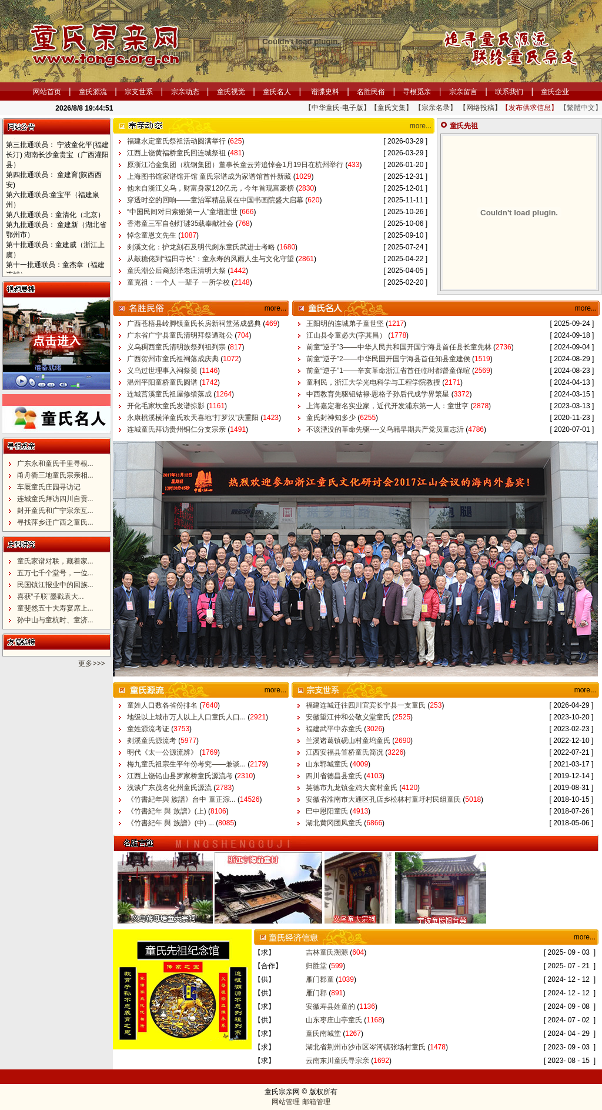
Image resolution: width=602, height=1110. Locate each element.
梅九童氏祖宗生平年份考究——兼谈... (187, 764)
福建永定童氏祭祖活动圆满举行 (177, 141)
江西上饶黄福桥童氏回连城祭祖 (177, 153)
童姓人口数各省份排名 (163, 705)
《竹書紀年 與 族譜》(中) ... (171, 823)
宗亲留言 (463, 92)
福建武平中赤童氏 (335, 729)
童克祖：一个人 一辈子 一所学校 (179, 282)
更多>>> (91, 663)
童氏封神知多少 (331, 418)
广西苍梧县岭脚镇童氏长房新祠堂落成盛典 (195, 323)
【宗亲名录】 (435, 108)
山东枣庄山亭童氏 (335, 1020)
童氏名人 (277, 92)
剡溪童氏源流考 (152, 740)
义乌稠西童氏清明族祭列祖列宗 (177, 347)
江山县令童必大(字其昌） (347, 335)
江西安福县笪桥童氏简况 (345, 752)
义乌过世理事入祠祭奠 (163, 370)
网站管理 (286, 1102)
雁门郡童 (321, 979)
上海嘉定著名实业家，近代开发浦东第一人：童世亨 (388, 406)
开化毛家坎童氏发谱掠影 (166, 406)
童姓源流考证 (149, 729)
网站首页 (47, 92)
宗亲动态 (185, 92)
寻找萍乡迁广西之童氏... (55, 522)
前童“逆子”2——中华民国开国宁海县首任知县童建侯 (389, 359)
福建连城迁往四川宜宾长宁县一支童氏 (366, 705)
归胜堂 (317, 966)
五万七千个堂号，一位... (55, 573)
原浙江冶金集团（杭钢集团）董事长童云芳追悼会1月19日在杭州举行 (236, 165)
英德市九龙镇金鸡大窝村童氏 (352, 788)
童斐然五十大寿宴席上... (55, 608)
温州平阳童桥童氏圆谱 (163, 382)
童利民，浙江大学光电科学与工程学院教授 (374, 382)
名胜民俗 (371, 92)
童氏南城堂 (324, 1033)
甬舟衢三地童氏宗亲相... (55, 475)
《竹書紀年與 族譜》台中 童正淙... (182, 799)
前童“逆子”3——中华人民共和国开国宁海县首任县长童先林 (399, 347)
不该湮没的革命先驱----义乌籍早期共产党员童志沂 (386, 429)
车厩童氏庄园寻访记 (49, 487)
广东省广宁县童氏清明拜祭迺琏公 (181, 335)
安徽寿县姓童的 (331, 1006)
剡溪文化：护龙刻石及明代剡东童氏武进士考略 (202, 247)
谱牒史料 (325, 92)
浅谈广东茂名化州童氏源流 (170, 788)
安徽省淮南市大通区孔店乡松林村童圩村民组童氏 (384, 799)
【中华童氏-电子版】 (337, 108)
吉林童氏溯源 (328, 952)
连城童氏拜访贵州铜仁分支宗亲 (177, 429)
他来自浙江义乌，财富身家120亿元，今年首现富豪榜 (211, 188)
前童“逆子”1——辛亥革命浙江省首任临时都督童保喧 (389, 370)
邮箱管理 (316, 1102)
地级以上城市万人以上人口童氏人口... (187, 717)
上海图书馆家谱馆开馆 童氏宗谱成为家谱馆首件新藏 (210, 176)
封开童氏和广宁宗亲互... (55, 510)
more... (421, 126)
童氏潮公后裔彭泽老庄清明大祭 (177, 270)
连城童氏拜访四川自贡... (55, 499)
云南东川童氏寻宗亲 (338, 1060)
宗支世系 (139, 92)
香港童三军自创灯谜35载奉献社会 (181, 223)
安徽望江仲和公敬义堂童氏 (349, 717)
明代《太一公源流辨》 (163, 752)
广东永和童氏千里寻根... (55, 463)
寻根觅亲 (417, 92)
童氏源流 (93, 92)
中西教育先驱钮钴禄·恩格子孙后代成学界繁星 (379, 394)
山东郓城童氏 (328, 764)
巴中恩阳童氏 (328, 811)
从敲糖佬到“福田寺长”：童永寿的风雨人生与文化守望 (211, 259)
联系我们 (509, 92)
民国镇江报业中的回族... (55, 585)
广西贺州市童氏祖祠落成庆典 (173, 359)
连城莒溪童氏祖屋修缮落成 (170, 394)
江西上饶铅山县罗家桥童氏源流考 (181, 776)
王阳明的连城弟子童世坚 (346, 323)
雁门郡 (317, 993)
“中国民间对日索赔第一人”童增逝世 (183, 212)
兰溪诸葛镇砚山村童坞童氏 (349, 740)
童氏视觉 (231, 92)
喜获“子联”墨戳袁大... (50, 596)
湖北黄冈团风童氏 (335, 823)
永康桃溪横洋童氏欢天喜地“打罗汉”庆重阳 (193, 418)
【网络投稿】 (480, 108)
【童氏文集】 (391, 108)
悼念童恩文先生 (152, 235)
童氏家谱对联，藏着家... (55, 561)
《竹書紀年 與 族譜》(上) (167, 811)
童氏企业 (555, 92)
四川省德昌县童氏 (335, 776)
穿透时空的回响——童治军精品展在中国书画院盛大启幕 (216, 200)
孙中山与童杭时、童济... (55, 620)
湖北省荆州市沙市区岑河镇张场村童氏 (366, 1047)
